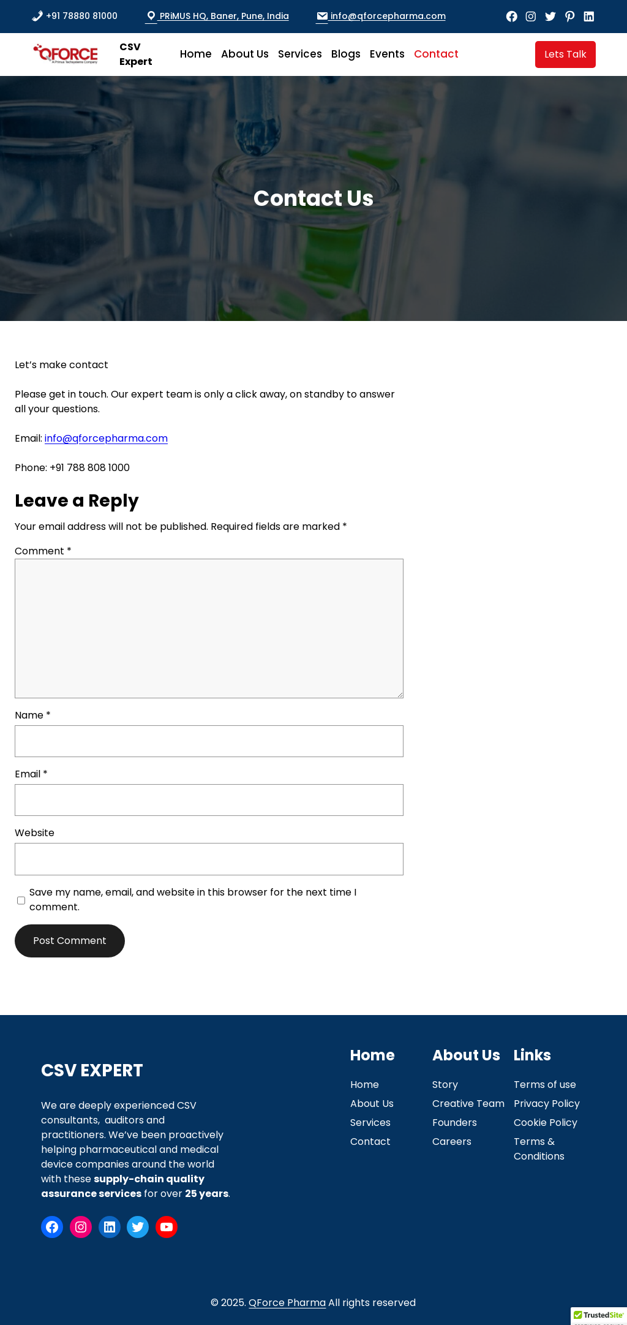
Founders (454, 1122)
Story (445, 1085)
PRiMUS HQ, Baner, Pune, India (217, 16)
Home (364, 1085)
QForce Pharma (287, 1303)
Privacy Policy (547, 1104)
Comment (43, 551)
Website (34, 833)
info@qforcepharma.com (381, 16)
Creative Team (468, 1104)
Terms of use (545, 1085)
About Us (372, 1104)
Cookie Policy (545, 1122)
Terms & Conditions (539, 1148)
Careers (451, 1141)
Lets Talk (565, 54)
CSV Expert (135, 54)
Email (31, 774)
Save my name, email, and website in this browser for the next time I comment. (192, 899)
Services (370, 1122)
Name (33, 715)
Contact (370, 1141)
